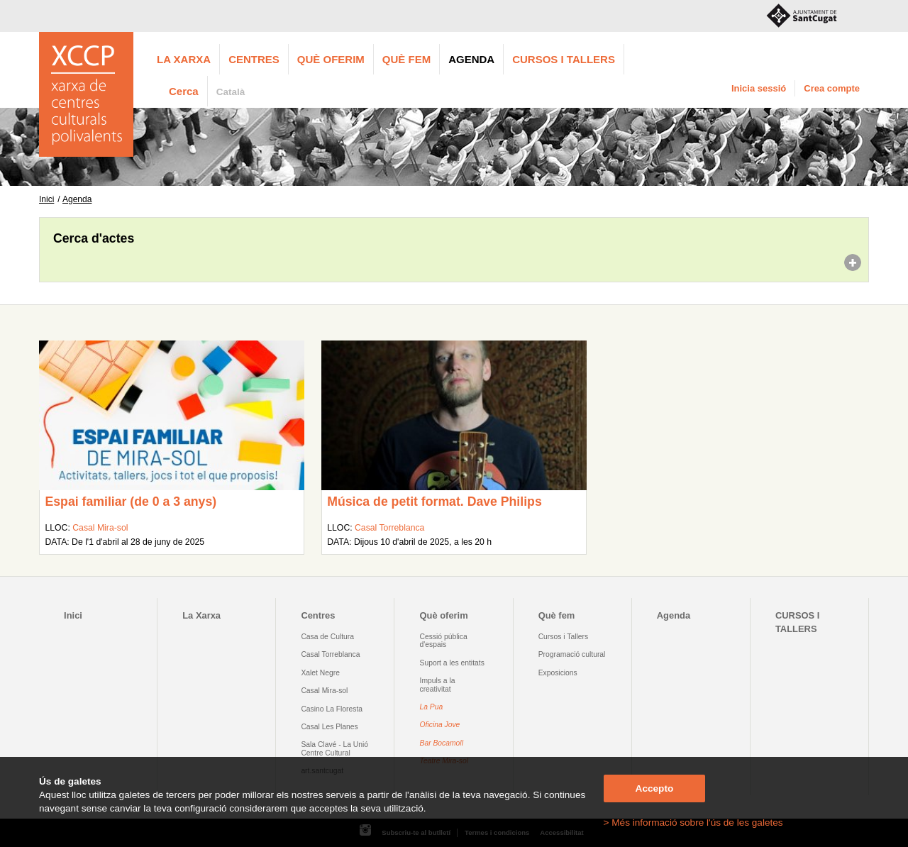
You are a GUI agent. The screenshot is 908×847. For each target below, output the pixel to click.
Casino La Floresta (331, 709)
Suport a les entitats (452, 663)
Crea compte (832, 88)
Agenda (471, 59)
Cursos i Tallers (563, 637)
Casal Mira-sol (100, 528)
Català (230, 92)
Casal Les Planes (329, 727)
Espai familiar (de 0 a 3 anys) (130, 501)
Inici (46, 199)
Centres (253, 59)
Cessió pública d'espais (443, 640)
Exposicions (557, 673)
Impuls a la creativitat (437, 684)
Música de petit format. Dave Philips (434, 501)
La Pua (431, 707)
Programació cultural (572, 654)
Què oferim (331, 59)
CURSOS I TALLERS (563, 59)
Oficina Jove (440, 725)
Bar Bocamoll (441, 743)
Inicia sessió (758, 88)
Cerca (184, 91)
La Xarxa (184, 59)
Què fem (406, 59)
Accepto (655, 788)
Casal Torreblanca (389, 528)
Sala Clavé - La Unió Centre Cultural (334, 748)
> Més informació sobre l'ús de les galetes (693, 822)
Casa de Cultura (327, 637)
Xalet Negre (320, 673)
